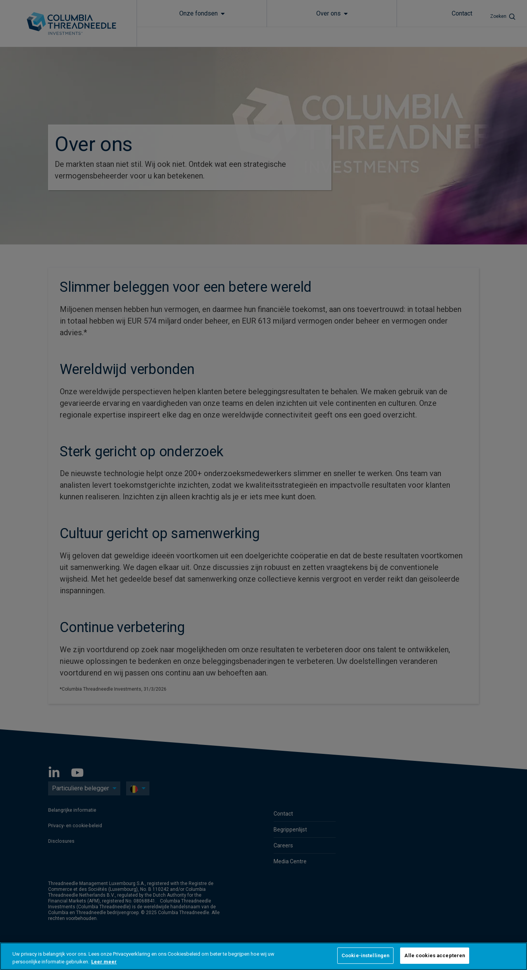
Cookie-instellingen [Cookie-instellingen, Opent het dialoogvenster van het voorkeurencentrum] (365, 955)
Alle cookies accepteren (434, 955)
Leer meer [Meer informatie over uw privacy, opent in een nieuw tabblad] (104, 962)
